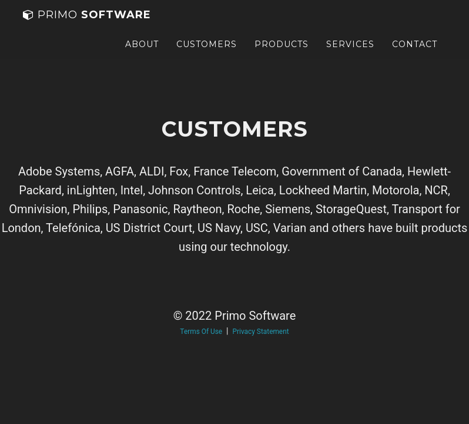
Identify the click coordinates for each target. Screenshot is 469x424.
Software (87, 26)
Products (281, 56)
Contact (414, 56)
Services (350, 56)
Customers (206, 56)
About (142, 56)
